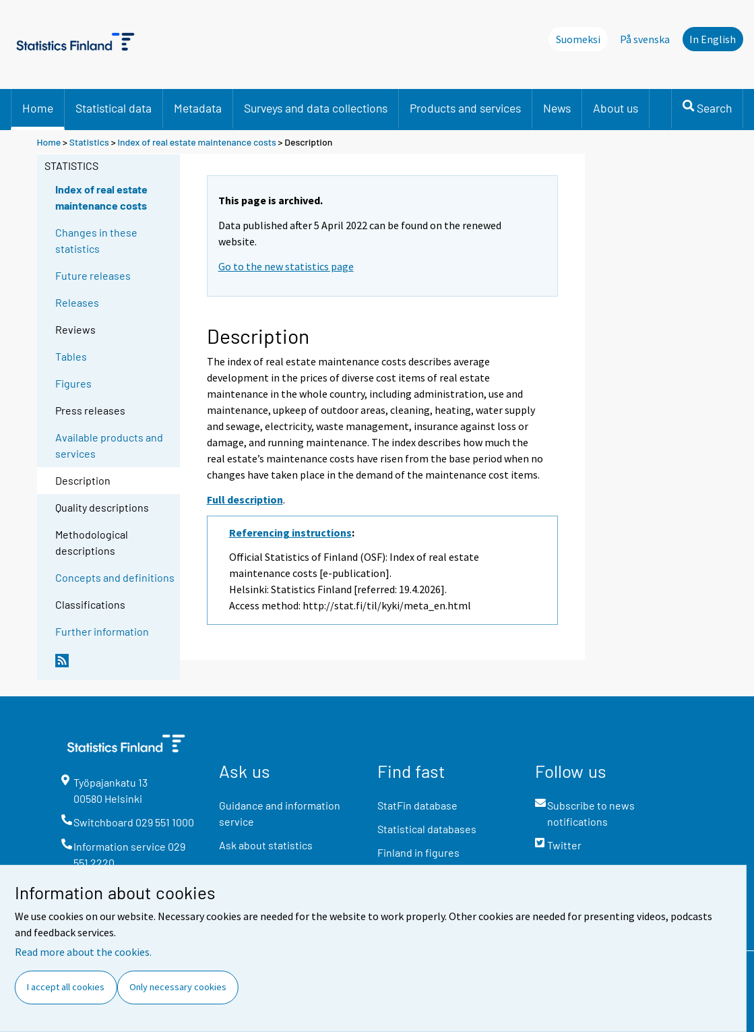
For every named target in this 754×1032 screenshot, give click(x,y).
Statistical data (113, 107)
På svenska (645, 39)
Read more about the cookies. (83, 952)
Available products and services (109, 445)
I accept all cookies (65, 987)
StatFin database (417, 805)
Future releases (93, 275)
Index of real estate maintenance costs (196, 142)
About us (615, 107)
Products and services (465, 107)
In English (712, 39)
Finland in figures (418, 852)
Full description (245, 499)
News (557, 107)
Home (37, 107)
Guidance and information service (279, 813)
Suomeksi (578, 39)
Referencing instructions (290, 532)
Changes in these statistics (96, 240)
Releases (77, 302)
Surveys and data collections (315, 107)
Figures (73, 383)
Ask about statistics (266, 845)
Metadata (198, 107)
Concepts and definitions (115, 577)
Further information (102, 631)
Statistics (89, 142)
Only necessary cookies (177, 987)
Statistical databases (426, 828)
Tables (71, 356)
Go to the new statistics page (286, 266)
